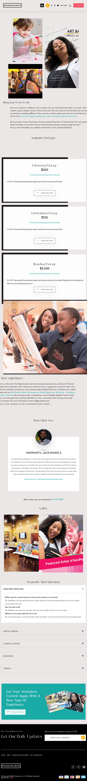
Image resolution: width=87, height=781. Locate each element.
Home (3, 755)
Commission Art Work (20, 755)
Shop (8, 755)
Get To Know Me (36, 755)
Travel (7, 618)
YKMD (11, 778)
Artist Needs (10, 581)
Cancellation (11, 594)
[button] (42, 5)
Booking (8, 606)
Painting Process (13, 539)
